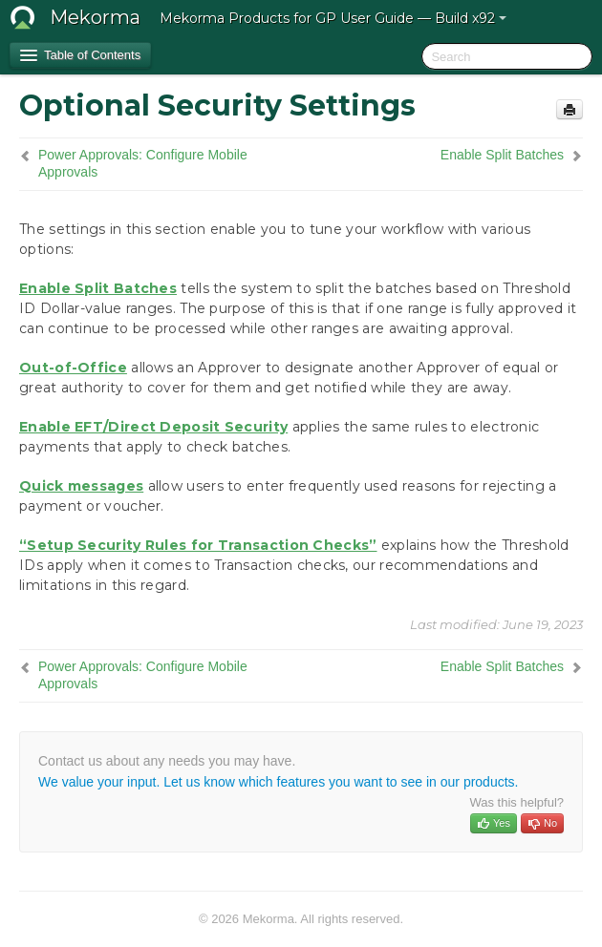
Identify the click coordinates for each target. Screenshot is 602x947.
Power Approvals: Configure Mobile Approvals (142, 163)
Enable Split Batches (502, 154)
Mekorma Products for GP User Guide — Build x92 (333, 18)
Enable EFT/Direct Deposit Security (153, 426)
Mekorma (95, 17)
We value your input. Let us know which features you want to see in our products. (278, 781)
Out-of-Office (73, 367)
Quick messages (81, 486)
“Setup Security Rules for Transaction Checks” (198, 545)
